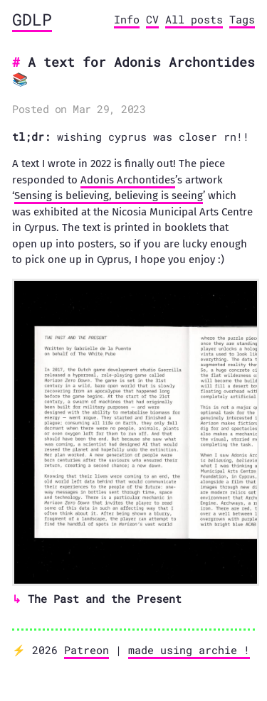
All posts (194, 19)
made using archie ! (189, 650)
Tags (242, 19)
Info (127, 19)
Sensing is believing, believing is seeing (108, 195)
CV (152, 19)
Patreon (86, 650)
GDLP (32, 19)
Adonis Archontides (127, 179)
